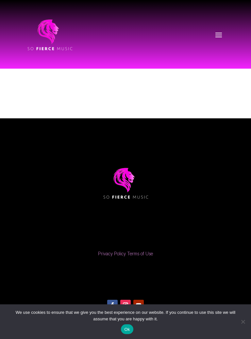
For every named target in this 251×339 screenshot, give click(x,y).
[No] (243, 321)
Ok (127, 329)
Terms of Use (140, 253)
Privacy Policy (112, 253)
